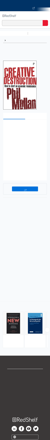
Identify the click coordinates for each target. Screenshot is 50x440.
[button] (25, 125)
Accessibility (25, 402)
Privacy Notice (25, 385)
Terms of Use (25, 391)
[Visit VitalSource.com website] (25, 5)
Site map (25, 408)
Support (25, 379)
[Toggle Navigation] (45, 16)
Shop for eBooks (25, 373)
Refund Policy (25, 396)
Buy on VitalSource (25, 189)
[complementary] (25, 325)
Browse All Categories (14, 33)
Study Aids (36, 33)
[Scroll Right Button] (47, 329)
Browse (11, 40)
